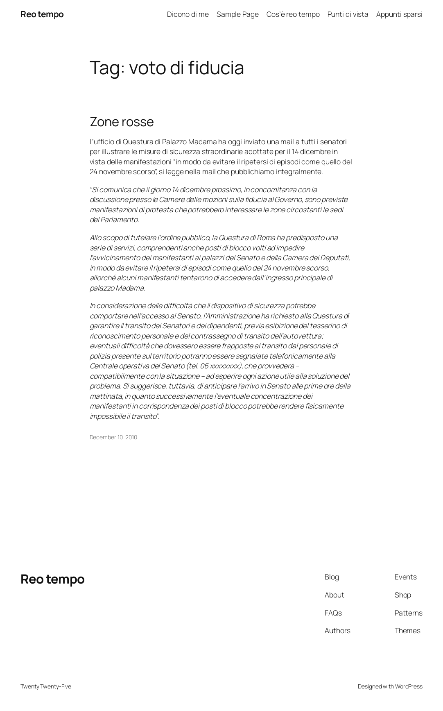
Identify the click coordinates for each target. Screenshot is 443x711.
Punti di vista (348, 14)
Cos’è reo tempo (293, 14)
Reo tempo (42, 14)
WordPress (409, 686)
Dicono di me (188, 14)
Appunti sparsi (399, 14)
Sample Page (238, 14)
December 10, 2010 (113, 437)
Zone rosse (122, 121)
